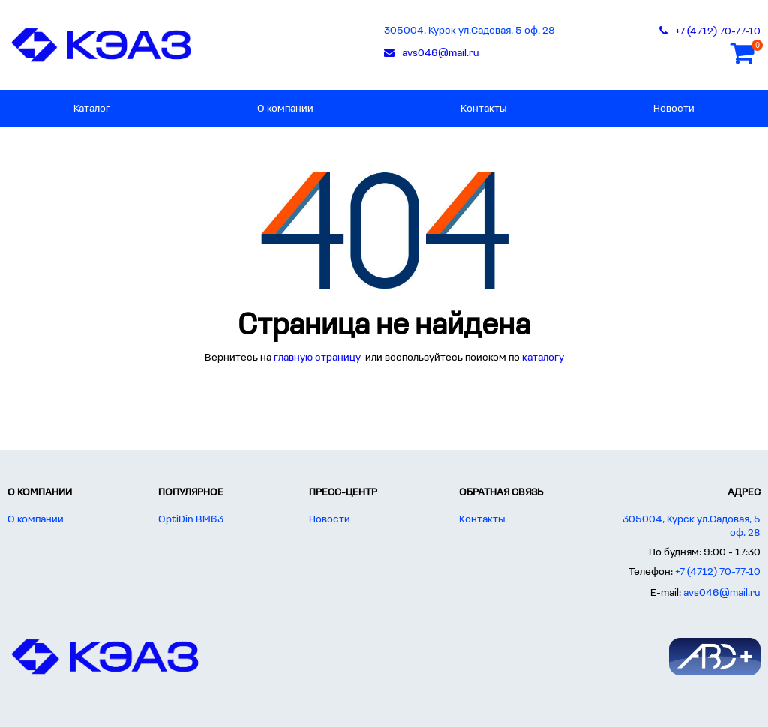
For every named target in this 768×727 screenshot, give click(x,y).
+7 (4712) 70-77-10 (717, 572)
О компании (285, 109)
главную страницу (318, 358)
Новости (673, 109)
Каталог (92, 109)
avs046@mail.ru (721, 593)
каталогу (543, 358)
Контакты (483, 109)
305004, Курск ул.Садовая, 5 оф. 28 (469, 31)
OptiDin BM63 (191, 519)
